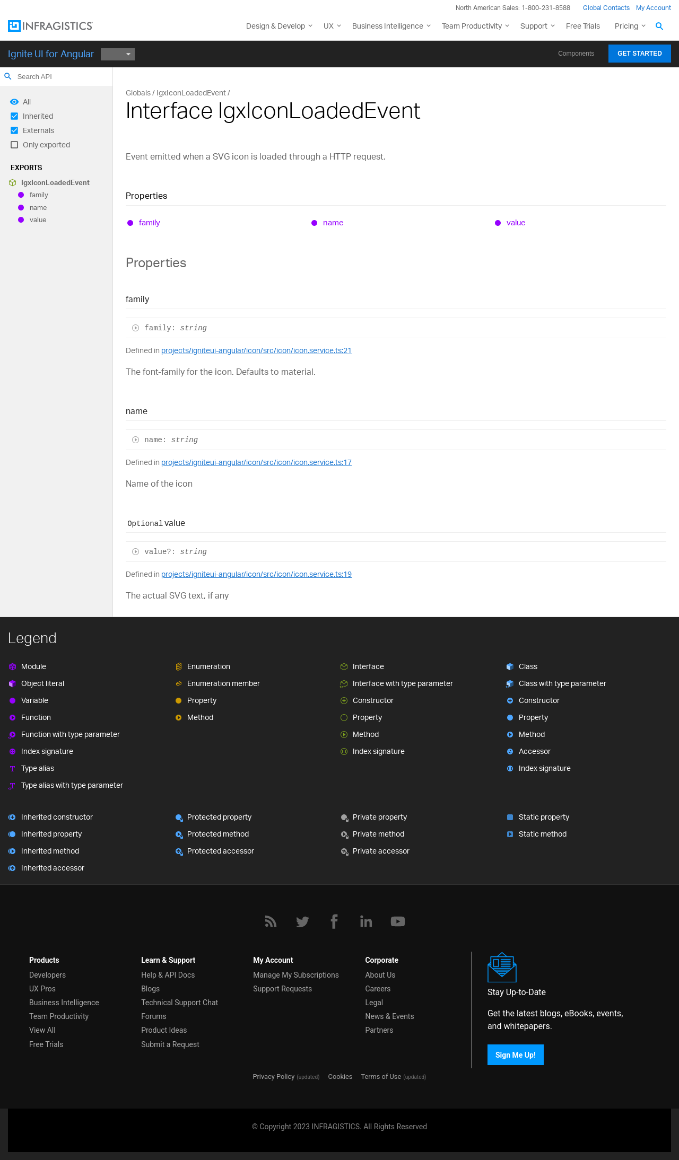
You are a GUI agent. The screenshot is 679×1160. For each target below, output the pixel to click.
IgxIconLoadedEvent (55, 182)
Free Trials (583, 25)
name (38, 207)
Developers (47, 975)
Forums (154, 1016)
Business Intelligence (387, 25)
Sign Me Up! (515, 1055)
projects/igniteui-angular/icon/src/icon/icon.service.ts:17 (256, 462)
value (38, 220)
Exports (26, 167)
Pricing (626, 25)
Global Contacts (606, 8)
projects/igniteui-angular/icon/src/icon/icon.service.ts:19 (256, 573)
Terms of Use (381, 1076)
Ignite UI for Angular (51, 53)
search (8, 76)
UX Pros (42, 989)
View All (42, 1030)
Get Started (639, 53)
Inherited (38, 115)
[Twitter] (302, 921)
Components (576, 53)
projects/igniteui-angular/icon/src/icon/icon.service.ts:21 (256, 350)
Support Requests (282, 989)
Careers (377, 989)
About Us (380, 975)
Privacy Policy (273, 1076)
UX (329, 25)
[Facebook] (334, 921)
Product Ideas (164, 1030)
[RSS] (270, 921)
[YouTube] (397, 921)
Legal (374, 1002)
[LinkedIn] (366, 921)
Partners (379, 1030)
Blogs (150, 989)
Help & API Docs (168, 975)
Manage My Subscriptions (296, 975)
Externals (38, 130)
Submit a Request (170, 1044)
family (39, 195)
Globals (138, 92)
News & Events (389, 1016)
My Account (653, 8)
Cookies (340, 1076)
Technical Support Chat (179, 1002)
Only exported (46, 144)
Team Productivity (472, 25)
